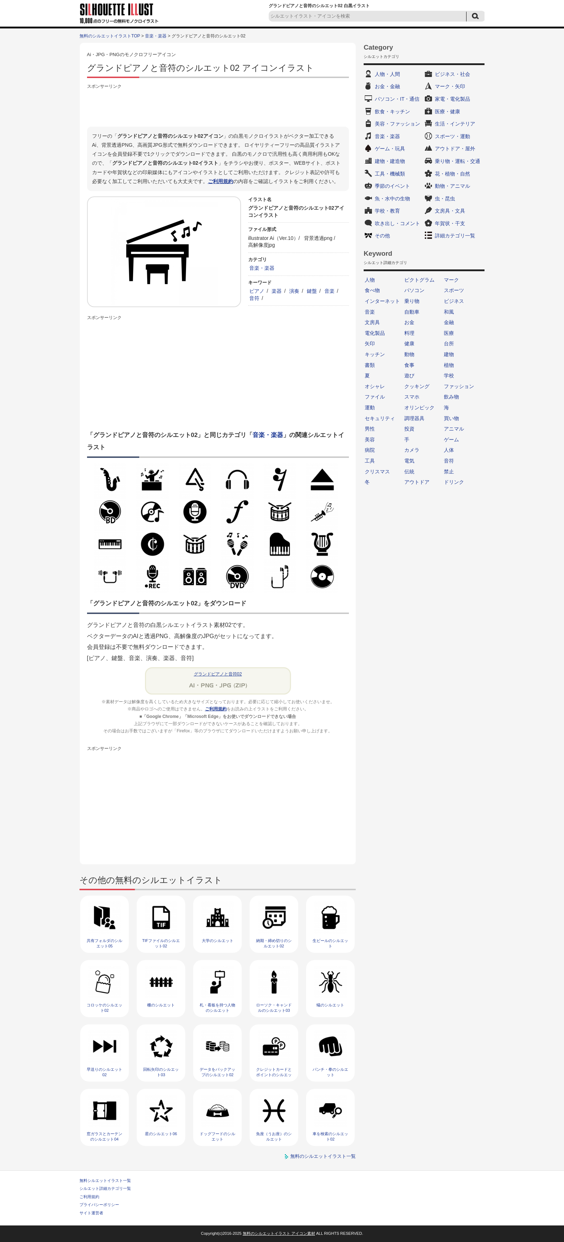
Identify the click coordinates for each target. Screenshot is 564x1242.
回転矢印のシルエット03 (161, 1072)
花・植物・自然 (452, 174)
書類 (370, 365)
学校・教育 (387, 211)
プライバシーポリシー (99, 1204)
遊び (409, 375)
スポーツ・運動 (452, 136)
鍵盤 (312, 291)
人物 (370, 280)
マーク (451, 280)
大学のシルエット (217, 940)
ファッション (459, 386)
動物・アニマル (452, 186)
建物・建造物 (390, 161)
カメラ (411, 450)
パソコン (414, 290)
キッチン (375, 354)
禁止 (449, 471)
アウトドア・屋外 (455, 148)
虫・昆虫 (445, 198)
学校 (449, 375)
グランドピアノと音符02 (218, 674)
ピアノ (256, 291)
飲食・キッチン (392, 111)
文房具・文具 (450, 211)
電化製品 (375, 333)
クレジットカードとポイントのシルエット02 (274, 1075)
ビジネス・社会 (452, 74)
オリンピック (419, 407)
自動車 (411, 312)
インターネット (382, 301)
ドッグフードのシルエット (217, 1136)
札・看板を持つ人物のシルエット (217, 1008)
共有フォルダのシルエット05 (104, 943)
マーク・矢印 (450, 86)
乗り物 (411, 301)
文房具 (372, 322)
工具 (370, 461)
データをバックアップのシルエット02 (217, 1072)
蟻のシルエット (330, 1005)
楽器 (277, 291)
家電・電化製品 (452, 99)
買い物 (451, 418)
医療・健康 (447, 111)
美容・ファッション (397, 124)
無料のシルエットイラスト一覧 (323, 1156)
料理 (409, 333)
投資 (409, 429)
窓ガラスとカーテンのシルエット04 (104, 1136)
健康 (409, 343)
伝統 (409, 471)
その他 (382, 235)
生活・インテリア (455, 124)
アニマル (454, 429)
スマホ (411, 397)
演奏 (294, 291)
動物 (409, 354)
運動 (370, 407)
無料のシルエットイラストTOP (109, 35)
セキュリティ (380, 418)
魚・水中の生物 (392, 198)
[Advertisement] (218, 107)
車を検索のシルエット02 (330, 1136)
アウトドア (416, 482)
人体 (449, 450)
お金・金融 (387, 86)
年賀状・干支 (450, 223)
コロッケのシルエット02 (104, 1008)
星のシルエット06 (161, 1134)
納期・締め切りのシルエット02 (274, 943)
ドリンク (454, 482)
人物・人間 (387, 74)
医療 (449, 333)
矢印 (370, 343)
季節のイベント (392, 186)
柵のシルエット (161, 1005)
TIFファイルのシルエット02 (161, 943)
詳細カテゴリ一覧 (455, 235)
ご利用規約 (220, 181)
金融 (449, 322)
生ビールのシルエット (330, 943)
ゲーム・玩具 (390, 148)
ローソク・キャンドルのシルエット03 (274, 1008)
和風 (449, 312)
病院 (370, 450)
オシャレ (375, 386)
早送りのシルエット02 (104, 1072)
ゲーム (451, 439)
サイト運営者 (91, 1213)
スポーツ (454, 290)
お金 (409, 322)
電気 (409, 461)
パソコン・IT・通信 (397, 99)
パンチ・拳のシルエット (330, 1072)
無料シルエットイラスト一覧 (105, 1180)
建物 (449, 354)
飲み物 (451, 397)
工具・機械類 (390, 174)
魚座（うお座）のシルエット (274, 1136)
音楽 (329, 291)
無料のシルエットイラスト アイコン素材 (279, 1233)
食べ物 (372, 290)
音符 (254, 298)
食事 (409, 365)
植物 (449, 365)
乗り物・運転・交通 (457, 161)
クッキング (416, 386)
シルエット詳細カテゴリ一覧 (105, 1188)
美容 (370, 439)
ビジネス (454, 301)
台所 (449, 343)
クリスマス (377, 471)
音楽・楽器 (156, 35)
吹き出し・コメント (397, 223)
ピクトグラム (419, 280)
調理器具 (414, 418)
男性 (370, 429)
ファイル (375, 397)
